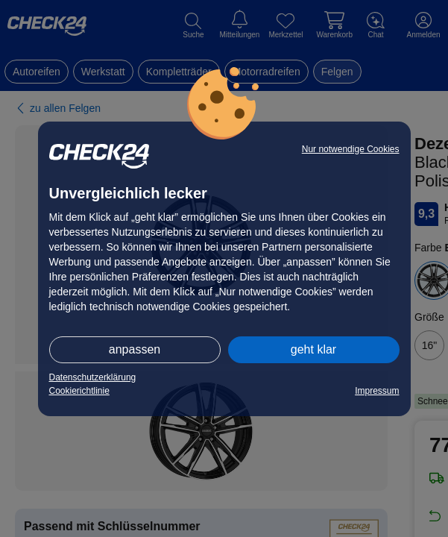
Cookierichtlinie (79, 391)
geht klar (313, 349)
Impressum (377, 391)
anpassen (134, 349)
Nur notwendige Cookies (351, 149)
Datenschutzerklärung (92, 377)
